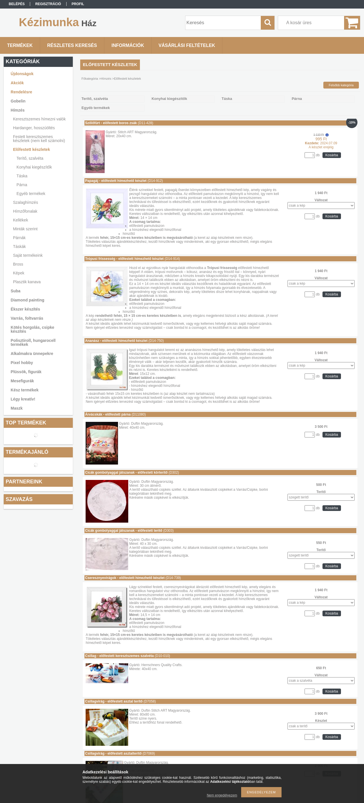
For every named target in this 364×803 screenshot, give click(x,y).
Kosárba (331, 155)
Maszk (17, 408)
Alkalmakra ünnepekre (32, 353)
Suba (15, 291)
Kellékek (20, 220)
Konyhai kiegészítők (34, 167)
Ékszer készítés (25, 309)
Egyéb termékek (30, 193)
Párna (21, 184)
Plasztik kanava (27, 282)
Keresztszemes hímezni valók (39, 119)
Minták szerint (25, 229)
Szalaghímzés (25, 202)
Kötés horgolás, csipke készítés (32, 329)
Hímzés (18, 110)
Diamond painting (27, 300)
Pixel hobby (22, 362)
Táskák (19, 246)
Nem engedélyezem (222, 795)
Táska (21, 176)
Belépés (17, 4)
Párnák (19, 237)
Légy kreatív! (23, 399)
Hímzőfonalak (25, 211)
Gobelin (18, 101)
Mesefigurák (22, 381)
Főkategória (90, 78)
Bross (18, 264)
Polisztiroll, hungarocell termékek (33, 342)
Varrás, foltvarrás (27, 318)
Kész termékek (25, 390)
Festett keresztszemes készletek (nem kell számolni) (39, 138)
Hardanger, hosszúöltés (34, 128)
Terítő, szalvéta (29, 158)
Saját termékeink (28, 255)
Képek (18, 273)
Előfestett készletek (31, 149)
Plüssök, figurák (26, 371)
